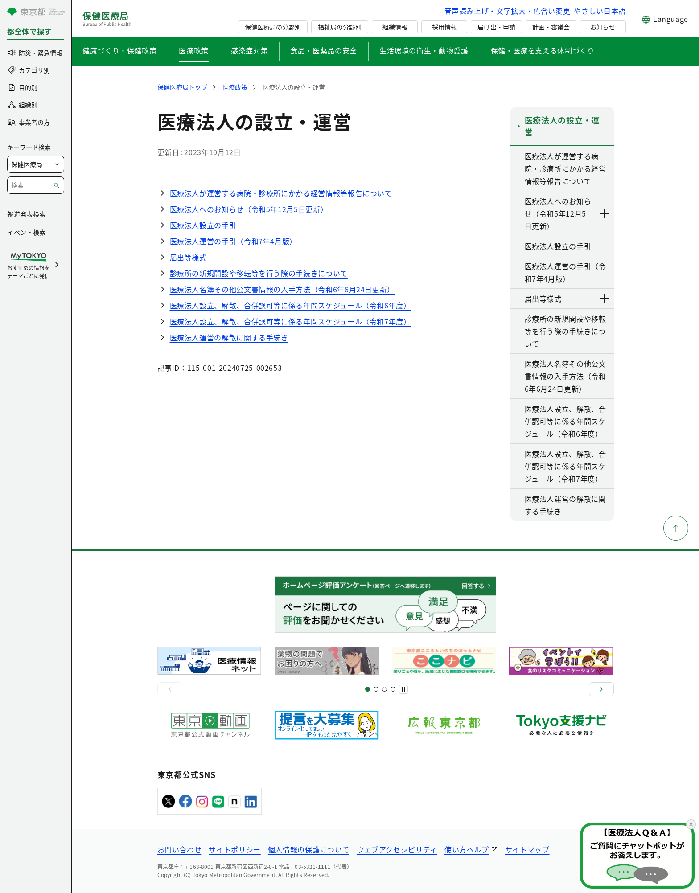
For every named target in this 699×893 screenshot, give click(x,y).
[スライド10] (393, 689)
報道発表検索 (26, 213)
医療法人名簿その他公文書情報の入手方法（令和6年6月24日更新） (282, 289)
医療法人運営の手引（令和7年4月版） (233, 241)
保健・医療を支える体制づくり (543, 50)
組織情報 (394, 26)
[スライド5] (376, 689)
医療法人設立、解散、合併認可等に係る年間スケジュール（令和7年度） (290, 321)
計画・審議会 (551, 26)
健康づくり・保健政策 (119, 50)
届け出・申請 (496, 26)
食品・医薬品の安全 (323, 50)
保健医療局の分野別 (273, 26)
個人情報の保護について (309, 849)
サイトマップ (527, 849)
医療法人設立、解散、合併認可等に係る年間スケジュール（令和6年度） (290, 305)
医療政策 (194, 50)
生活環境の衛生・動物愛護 (424, 50)
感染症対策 (249, 50)
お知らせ (602, 26)
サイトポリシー (234, 849)
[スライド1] (367, 689)
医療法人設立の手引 (203, 225)
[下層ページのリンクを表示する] (605, 213)
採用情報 (444, 26)
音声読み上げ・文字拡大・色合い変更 (507, 10)
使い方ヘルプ (466, 849)
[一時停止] (403, 689)
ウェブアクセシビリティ (397, 849)
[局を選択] (35, 164)
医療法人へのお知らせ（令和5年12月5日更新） (249, 209)
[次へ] (601, 689)
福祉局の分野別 (340, 26)
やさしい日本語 (599, 10)
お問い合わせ (179, 849)
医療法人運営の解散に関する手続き (229, 337)
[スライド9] (384, 689)
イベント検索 (26, 232)
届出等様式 (188, 257)
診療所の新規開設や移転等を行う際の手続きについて (259, 273)
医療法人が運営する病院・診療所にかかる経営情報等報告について (281, 193)
